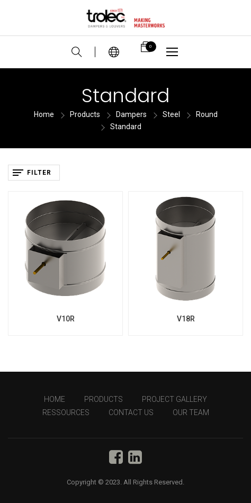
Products (85, 114)
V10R (66, 319)
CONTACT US (131, 412)
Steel (171, 114)
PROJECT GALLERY (174, 399)
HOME (54, 399)
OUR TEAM (191, 412)
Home (44, 114)
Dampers (131, 114)
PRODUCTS (103, 399)
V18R (186, 319)
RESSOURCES (65, 412)
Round (207, 114)
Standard (125, 126)
